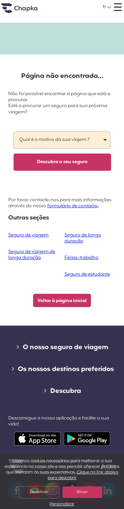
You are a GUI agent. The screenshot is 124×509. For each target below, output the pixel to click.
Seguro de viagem (28, 235)
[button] (107, 7)
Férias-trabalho (81, 257)
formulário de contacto (72, 206)
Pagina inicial (27, 10)
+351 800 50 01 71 (70, 5)
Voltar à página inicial (62, 300)
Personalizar (62, 504)
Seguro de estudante (87, 274)
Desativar (39, 492)
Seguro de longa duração (82, 238)
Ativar (82, 492)
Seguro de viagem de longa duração (31, 254)
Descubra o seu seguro (62, 162)
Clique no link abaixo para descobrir (83, 475)
